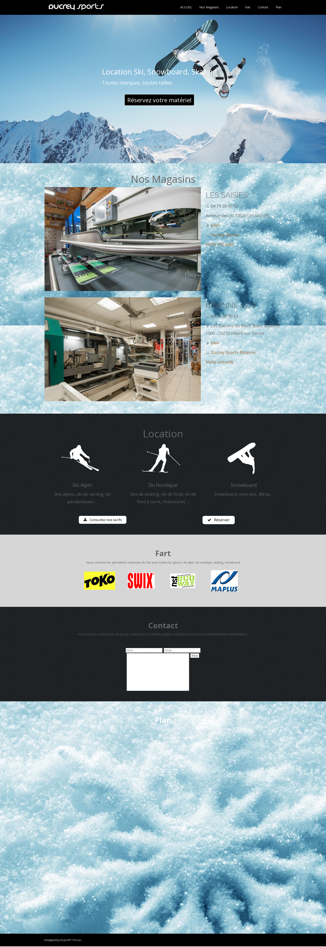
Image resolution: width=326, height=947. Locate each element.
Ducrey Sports (225, 235)
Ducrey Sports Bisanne (233, 352)
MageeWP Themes (71, 940)
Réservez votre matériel (159, 100)
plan (215, 225)
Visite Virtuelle (220, 244)
